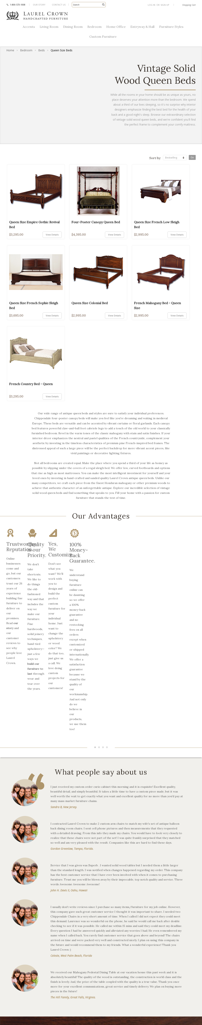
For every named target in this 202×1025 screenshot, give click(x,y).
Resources (108, 908)
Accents (29, 27)
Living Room (49, 27)
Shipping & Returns (162, 914)
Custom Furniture (103, 36)
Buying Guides (111, 940)
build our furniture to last (86, 578)
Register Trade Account (165, 927)
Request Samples (161, 921)
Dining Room (73, 27)
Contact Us (58, 4)
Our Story (39, 4)
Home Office (116, 27)
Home (10, 50)
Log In (151, 4)
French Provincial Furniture (74, 914)
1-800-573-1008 (17, 4)
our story (33, 568)
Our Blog (107, 921)
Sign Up (165, 4)
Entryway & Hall (142, 27)
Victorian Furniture (68, 921)
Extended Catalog (114, 933)
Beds (41, 50)
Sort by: (155, 158)
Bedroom (94, 27)
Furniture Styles (171, 27)
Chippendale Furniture (70, 908)
